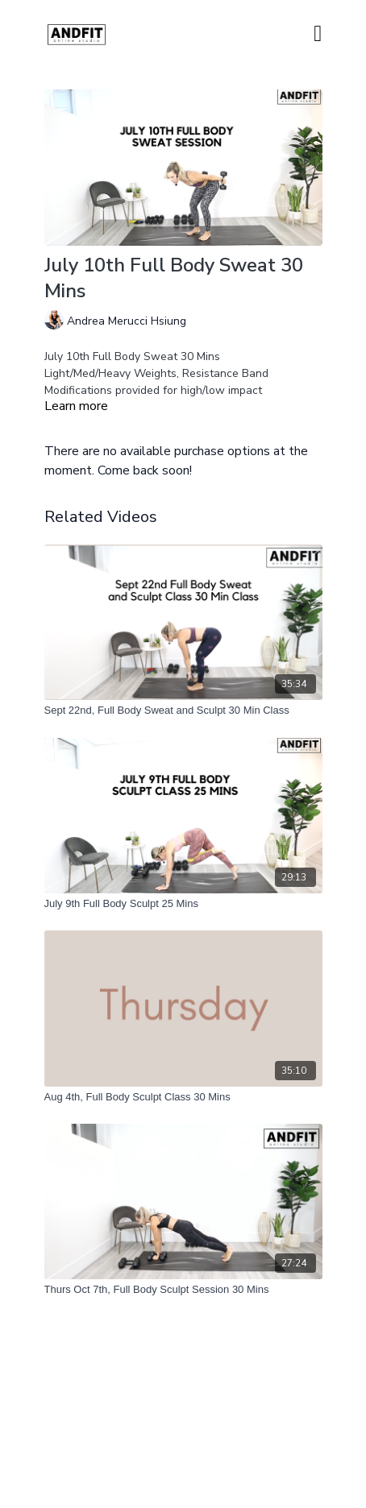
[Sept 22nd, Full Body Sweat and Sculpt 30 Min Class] (183, 710)
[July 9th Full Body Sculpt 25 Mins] (183, 904)
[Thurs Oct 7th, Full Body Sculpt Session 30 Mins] (183, 1290)
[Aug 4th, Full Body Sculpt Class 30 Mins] (183, 1097)
